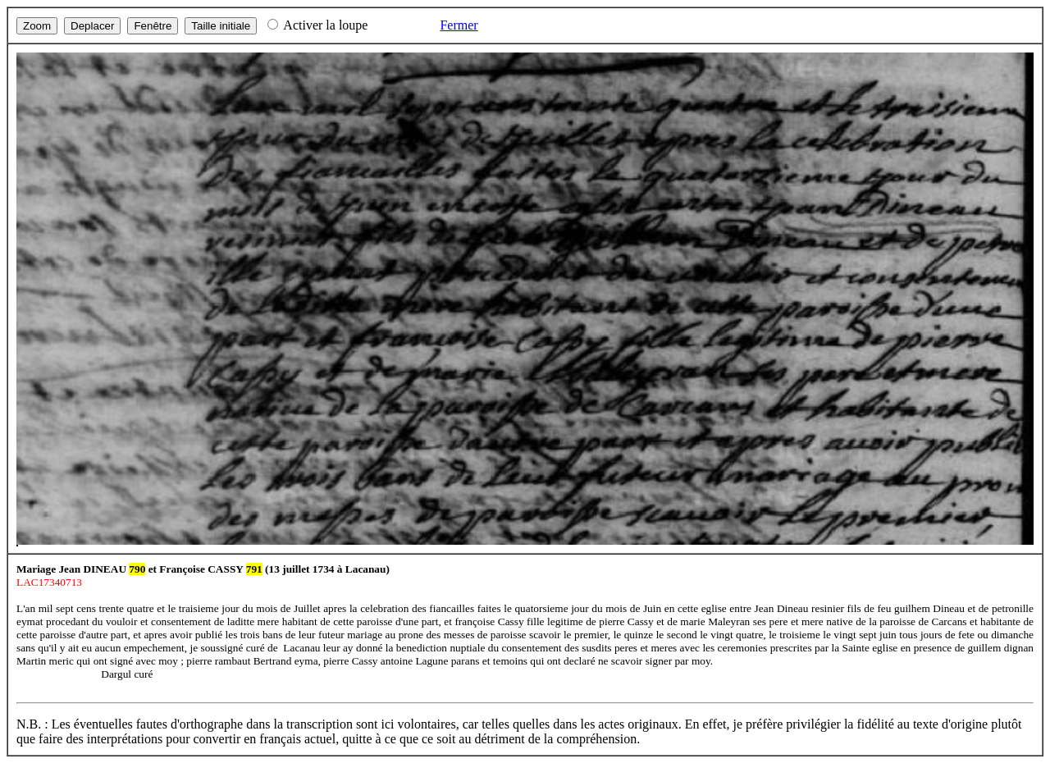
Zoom (37, 26)
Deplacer (92, 26)
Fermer (458, 25)
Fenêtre (152, 26)
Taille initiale (220, 26)
